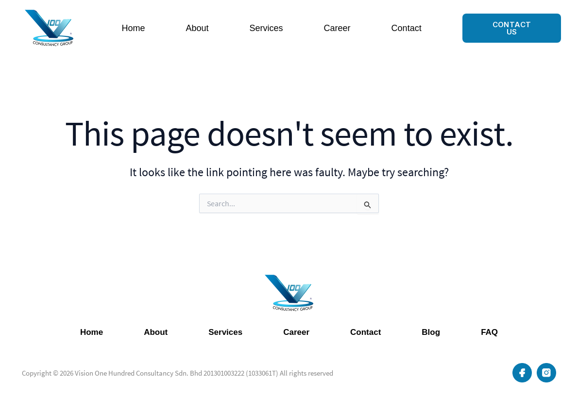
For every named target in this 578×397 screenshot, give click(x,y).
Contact (406, 28)
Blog (431, 332)
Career (337, 28)
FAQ (489, 332)
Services (266, 28)
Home (133, 28)
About (197, 28)
